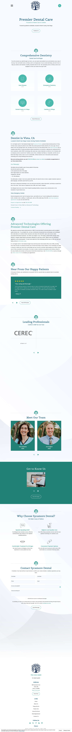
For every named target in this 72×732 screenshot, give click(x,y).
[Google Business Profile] (30, 639)
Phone (12, 539)
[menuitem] (12, 663)
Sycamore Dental (37, 144)
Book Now (36, 609)
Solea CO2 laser (54, 147)
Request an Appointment (16, 202)
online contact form (17, 253)
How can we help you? (15, 548)
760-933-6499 (36, 591)
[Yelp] (33, 639)
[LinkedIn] (39, 639)
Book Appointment (36, 629)
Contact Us (36, 30)
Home (36, 617)
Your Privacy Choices (16, 660)
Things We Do (36, 622)
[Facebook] (36, 639)
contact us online (40, 159)
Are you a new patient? (15, 544)
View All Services (36, 118)
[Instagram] (42, 639)
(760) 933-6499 (31, 159)
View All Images (36, 454)
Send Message (36, 565)
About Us (36, 620)
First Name (13, 534)
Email (38, 539)
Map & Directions (36, 606)
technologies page (22, 241)
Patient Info (36, 625)
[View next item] (17, 303)
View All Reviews (25, 302)
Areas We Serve (36, 627)
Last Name (39, 534)
